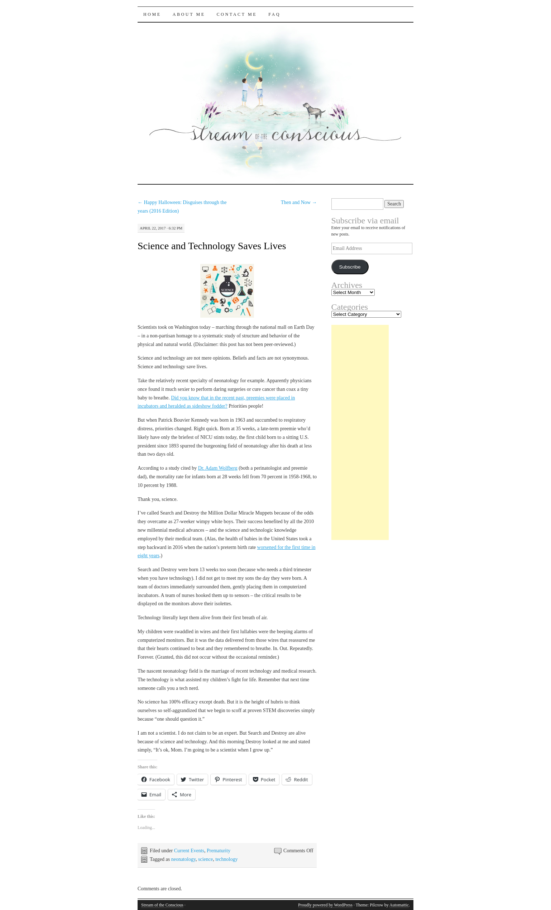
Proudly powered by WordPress (325, 904)
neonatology (183, 859)
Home (152, 14)
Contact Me (237, 14)
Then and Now (299, 202)
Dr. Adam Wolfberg (218, 468)
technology (226, 859)
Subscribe (349, 267)
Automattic (399, 904)
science (205, 859)
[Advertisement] (360, 432)
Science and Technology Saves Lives (212, 245)
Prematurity (218, 850)
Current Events (189, 850)
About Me (189, 14)
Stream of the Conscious (162, 904)
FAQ (274, 14)
